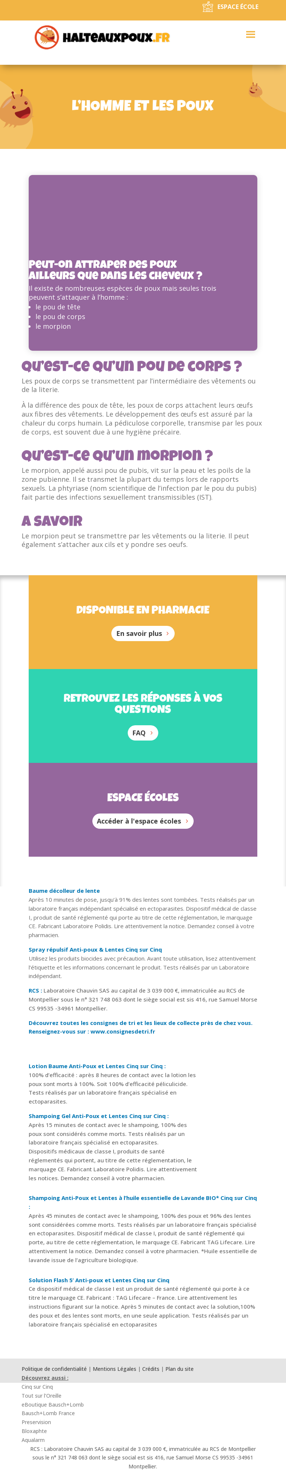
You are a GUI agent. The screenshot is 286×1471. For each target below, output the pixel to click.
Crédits (150, 1368)
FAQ (139, 732)
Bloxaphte (34, 1431)
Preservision (36, 1422)
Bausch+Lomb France (48, 1413)
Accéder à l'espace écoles (139, 820)
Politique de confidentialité (54, 1368)
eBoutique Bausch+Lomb (53, 1404)
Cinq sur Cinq (37, 1386)
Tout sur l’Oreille (41, 1395)
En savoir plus (139, 633)
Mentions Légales (114, 1368)
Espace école (237, 7)
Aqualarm (33, 1439)
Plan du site (179, 1368)
